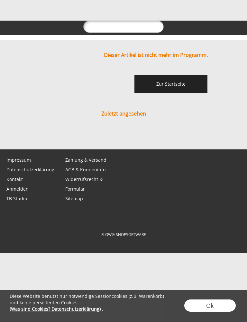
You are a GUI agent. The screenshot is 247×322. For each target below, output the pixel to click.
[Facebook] (43, 136)
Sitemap (74, 198)
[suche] (123, 27)
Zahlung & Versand (85, 160)
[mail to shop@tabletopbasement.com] (8, 136)
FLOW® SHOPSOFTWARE (123, 234)
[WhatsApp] (25, 136)
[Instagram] (60, 136)
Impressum (18, 160)
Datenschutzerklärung (30, 169)
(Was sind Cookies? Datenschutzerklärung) (55, 309)
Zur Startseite (171, 84)
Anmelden (17, 189)
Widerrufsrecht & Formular (84, 184)
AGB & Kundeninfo (85, 169)
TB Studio (16, 198)
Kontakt (14, 179)
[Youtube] (77, 136)
